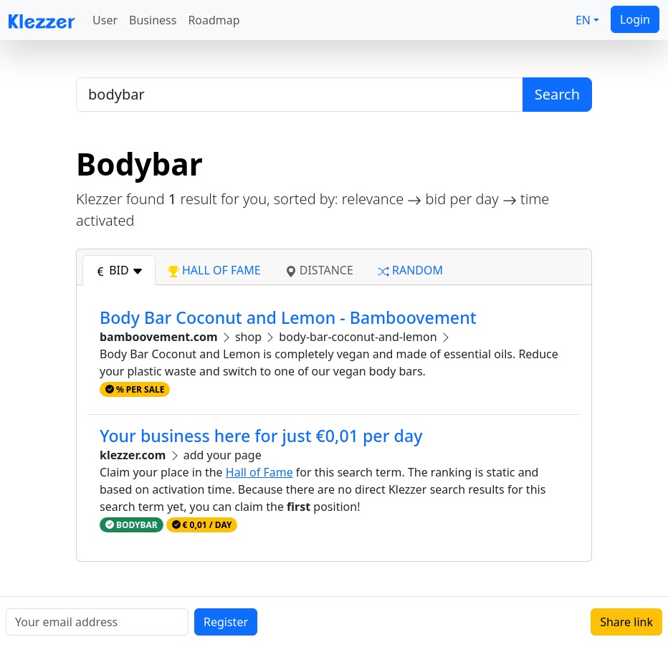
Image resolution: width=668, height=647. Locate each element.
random (410, 270)
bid (119, 270)
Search (557, 94)
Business (152, 20)
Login (635, 19)
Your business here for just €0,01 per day (261, 435)
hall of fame (214, 270)
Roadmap (213, 20)
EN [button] (583, 20)
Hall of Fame (259, 472)
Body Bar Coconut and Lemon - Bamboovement (288, 317)
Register (226, 622)
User (105, 20)
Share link (626, 622)
